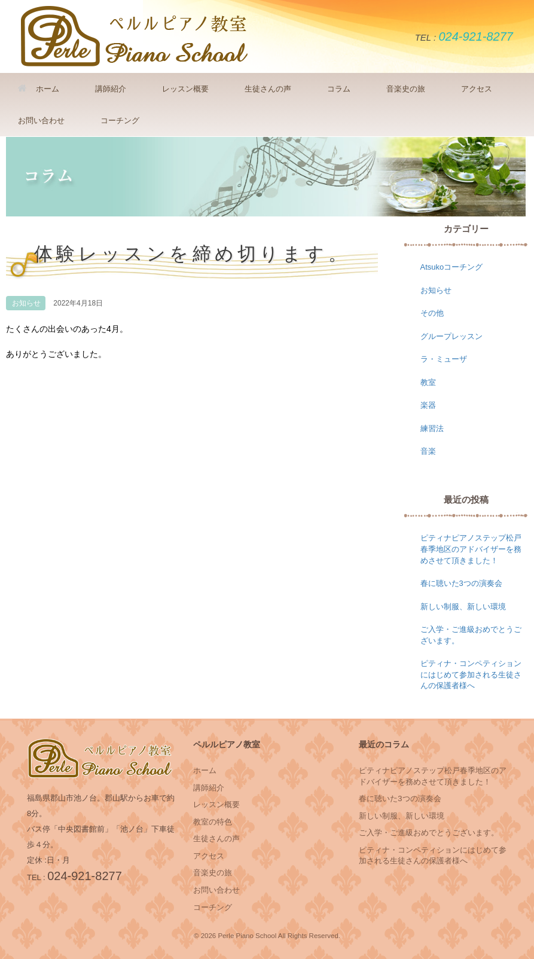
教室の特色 (212, 821)
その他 (432, 313)
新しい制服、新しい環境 (463, 606)
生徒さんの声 (268, 88)
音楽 (428, 451)
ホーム (38, 88)
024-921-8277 (475, 36)
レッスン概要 (185, 88)
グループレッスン (451, 336)
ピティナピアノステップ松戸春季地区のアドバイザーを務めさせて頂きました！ (470, 548)
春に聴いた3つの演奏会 (461, 583)
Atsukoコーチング (451, 266)
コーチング (119, 120)
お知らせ (26, 303)
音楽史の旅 (405, 88)
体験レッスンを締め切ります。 (192, 254)
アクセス (476, 88)
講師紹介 (110, 88)
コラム (338, 88)
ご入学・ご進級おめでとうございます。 (429, 832)
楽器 (428, 405)
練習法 (432, 428)
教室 (428, 382)
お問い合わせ (41, 120)
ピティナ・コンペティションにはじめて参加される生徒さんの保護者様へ (470, 674)
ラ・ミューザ (443, 359)
